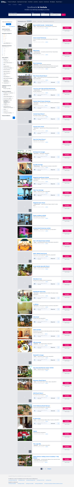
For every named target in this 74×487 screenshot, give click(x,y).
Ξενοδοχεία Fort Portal (40, 480)
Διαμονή (41, 1)
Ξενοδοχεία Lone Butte (29, 483)
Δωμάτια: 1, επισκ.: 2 (55, 14)
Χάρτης (8, 24)
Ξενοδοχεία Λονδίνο (20, 483)
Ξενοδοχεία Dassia (21, 480)
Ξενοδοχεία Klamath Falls (12, 480)
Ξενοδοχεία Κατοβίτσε (12, 483)
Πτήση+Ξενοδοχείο (12, 1)
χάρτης (46, 27)
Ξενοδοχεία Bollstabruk (39, 483)
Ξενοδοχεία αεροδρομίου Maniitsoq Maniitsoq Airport (53, 483)
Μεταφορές (52, 1)
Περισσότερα (59, 1)
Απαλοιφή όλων (12, 26)
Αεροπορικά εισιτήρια (22, 1)
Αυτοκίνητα (46, 1)
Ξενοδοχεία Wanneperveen (30, 480)
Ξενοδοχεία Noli (48, 480)
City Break (30, 1)
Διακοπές (36, 1)
